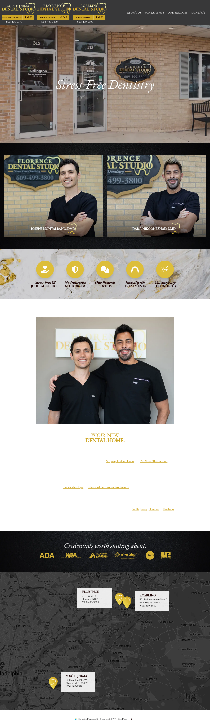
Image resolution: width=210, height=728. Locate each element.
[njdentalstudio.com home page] (18, 8)
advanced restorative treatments (108, 487)
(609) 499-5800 (148, 605)
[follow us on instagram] (31, 17)
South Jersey (139, 509)
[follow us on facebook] (25, 17)
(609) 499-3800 (90, 602)
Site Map (122, 719)
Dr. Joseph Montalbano (120, 461)
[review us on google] (28, 17)
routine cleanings (73, 487)
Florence (154, 509)
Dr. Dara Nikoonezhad (154, 461)
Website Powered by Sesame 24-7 (95, 719)
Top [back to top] (132, 719)
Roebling (168, 509)
